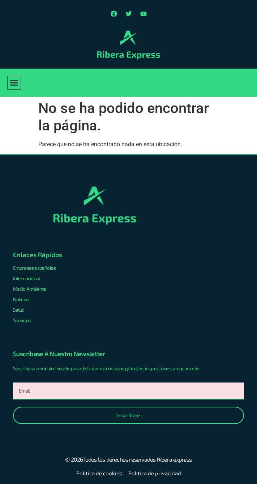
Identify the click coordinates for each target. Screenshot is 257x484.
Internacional (26, 278)
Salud (19, 310)
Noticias (21, 299)
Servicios (22, 320)
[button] (14, 83)
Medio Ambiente (29, 289)
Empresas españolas (34, 268)
